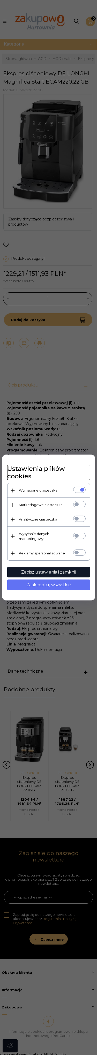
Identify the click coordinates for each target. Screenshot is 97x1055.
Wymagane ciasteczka (38, 490)
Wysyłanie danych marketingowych (34, 536)
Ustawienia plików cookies (36, 472)
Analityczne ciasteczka (38, 519)
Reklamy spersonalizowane (42, 553)
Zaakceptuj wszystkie (48, 584)
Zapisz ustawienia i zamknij (48, 572)
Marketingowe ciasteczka (41, 505)
